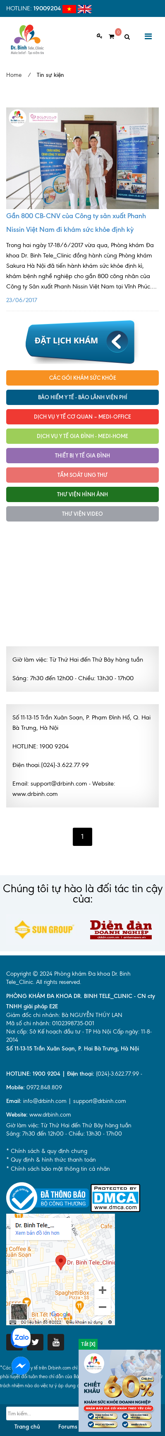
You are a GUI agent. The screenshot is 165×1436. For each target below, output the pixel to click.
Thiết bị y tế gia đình (82, 455)
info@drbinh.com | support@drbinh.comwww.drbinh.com (66, 1108)
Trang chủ (27, 1426)
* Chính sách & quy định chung (46, 1151)
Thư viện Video (82, 513)
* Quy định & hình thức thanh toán (51, 1159)
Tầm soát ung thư (82, 475)
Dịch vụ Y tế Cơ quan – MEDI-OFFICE (82, 416)
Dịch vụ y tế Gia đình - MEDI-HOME (82, 436)
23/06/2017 (82, 270)
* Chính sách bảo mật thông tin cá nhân (58, 1168)
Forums (67, 1426)
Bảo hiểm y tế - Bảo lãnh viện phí (82, 397)
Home (14, 75)
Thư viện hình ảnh (82, 494)
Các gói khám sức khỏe (82, 377)
